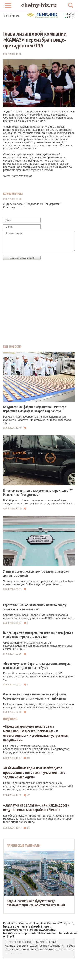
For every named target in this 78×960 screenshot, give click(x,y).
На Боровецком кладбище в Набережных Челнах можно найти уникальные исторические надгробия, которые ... (38, 705)
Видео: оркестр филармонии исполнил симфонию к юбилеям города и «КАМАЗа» (38, 634)
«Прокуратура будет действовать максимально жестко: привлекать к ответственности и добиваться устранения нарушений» (36, 733)
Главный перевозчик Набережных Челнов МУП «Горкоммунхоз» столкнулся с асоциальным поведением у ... (39, 676)
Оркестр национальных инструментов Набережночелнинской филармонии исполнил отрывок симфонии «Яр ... (37, 645)
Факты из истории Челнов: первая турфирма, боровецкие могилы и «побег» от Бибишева (35, 696)
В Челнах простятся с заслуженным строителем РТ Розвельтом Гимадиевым (38, 492)
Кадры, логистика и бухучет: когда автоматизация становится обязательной (36, 903)
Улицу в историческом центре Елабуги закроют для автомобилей (36, 573)
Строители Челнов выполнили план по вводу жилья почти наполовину (34, 607)
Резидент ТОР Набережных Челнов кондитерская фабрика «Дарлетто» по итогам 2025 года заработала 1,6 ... (37, 420)
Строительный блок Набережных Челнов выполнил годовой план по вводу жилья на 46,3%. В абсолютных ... (39, 616)
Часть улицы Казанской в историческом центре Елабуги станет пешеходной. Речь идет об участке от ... (38, 583)
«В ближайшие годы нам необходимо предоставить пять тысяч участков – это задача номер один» (34, 772)
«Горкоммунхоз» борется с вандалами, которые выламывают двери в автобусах (36, 665)
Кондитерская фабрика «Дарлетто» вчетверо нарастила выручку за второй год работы (34, 409)
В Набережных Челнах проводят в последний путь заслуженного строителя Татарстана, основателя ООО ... (39, 502)
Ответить (9, 207)
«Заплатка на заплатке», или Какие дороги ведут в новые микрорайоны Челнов (36, 807)
